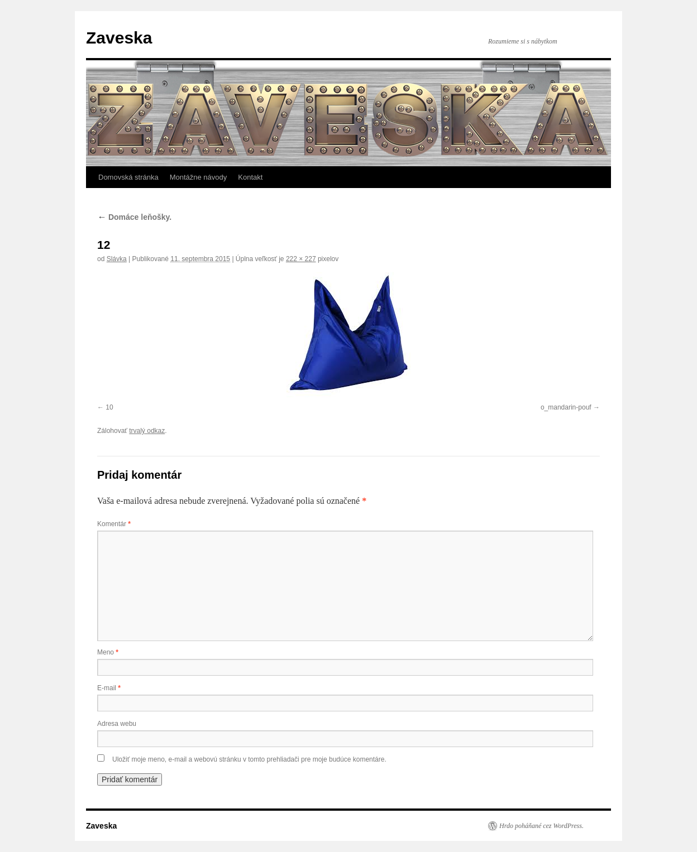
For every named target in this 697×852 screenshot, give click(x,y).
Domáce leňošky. (134, 217)
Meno (107, 652)
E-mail (109, 688)
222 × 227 (301, 259)
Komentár (114, 524)
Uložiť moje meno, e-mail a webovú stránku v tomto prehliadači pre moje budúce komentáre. (249, 759)
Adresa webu (116, 724)
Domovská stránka (128, 177)
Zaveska (119, 37)
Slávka (117, 259)
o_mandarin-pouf (566, 407)
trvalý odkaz (147, 431)
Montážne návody (198, 177)
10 (109, 407)
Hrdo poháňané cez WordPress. (541, 826)
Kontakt (250, 177)
